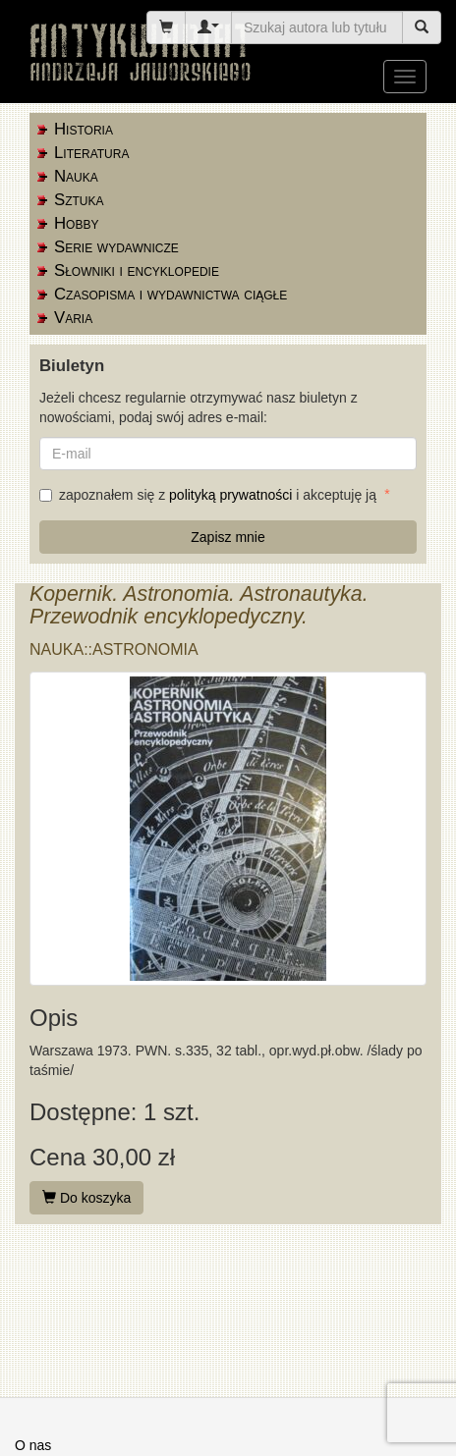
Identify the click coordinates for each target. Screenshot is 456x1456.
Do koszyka (86, 1198)
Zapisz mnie (227, 537)
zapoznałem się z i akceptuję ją (209, 495)
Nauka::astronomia (114, 649)
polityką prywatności (230, 495)
